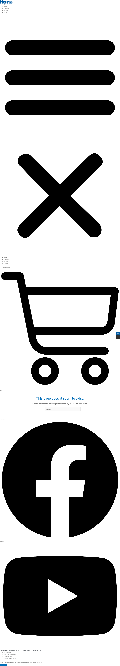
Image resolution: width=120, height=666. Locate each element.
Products (6, 8)
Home (5, 6)
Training (6, 10)
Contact (6, 12)
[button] (60, 136)
